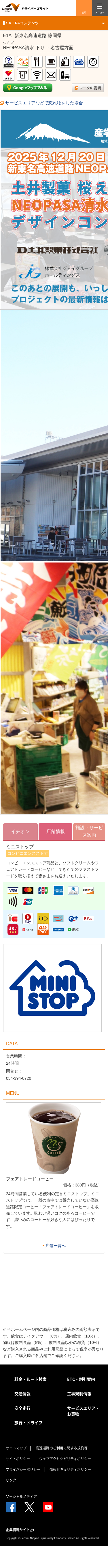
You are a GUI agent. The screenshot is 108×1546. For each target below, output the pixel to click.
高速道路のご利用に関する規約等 (62, 1448)
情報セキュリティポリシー (70, 1469)
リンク (11, 1480)
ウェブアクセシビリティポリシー (65, 1458)
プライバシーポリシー (23, 1469)
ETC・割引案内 (81, 1379)
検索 (84, 12)
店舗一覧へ (56, 1245)
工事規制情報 (79, 1393)
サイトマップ (16, 1448)
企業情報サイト (20, 1530)
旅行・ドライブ (28, 1422)
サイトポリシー (18, 1458)
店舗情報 (55, 831)
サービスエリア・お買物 (83, 1411)
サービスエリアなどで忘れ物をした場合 (44, 102)
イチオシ (20, 831)
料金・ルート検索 (30, 1379)
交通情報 (22, 1393)
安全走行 (22, 1408)
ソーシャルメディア (21, 1496)
